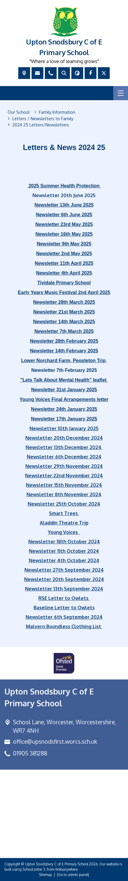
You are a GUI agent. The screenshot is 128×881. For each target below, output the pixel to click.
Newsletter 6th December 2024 (64, 457)
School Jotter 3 (33, 869)
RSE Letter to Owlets (64, 598)
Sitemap (45, 874)
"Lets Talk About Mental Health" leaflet (64, 379)
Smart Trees (64, 513)
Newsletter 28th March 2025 (64, 302)
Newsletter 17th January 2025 (64, 418)
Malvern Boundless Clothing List (64, 626)
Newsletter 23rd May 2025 (64, 224)
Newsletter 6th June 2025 (64, 214)
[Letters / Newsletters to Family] (42, 119)
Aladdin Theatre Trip (64, 523)
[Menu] (120, 93)
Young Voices (64, 532)
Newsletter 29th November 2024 (64, 466)
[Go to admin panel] (73, 874)
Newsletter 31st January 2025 (64, 389)
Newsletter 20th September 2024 (64, 579)
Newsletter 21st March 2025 (64, 311)
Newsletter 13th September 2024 (64, 589)
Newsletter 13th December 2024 (63, 447)
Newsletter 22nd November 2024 (64, 476)
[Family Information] (57, 112)
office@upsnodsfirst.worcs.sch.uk (55, 741)
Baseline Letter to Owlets (63, 608)
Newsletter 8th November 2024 (64, 494)
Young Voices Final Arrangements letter (63, 399)
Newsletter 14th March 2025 (64, 321)
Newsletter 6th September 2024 (63, 617)
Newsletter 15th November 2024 (64, 485)
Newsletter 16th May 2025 (64, 234)
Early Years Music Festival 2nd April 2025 (64, 292)
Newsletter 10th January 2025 (64, 428)
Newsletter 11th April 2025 (64, 263)
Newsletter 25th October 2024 (64, 504)
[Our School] (19, 112)
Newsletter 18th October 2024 (64, 542)
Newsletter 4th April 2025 (64, 272)
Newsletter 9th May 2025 (64, 243)
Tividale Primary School (64, 282)
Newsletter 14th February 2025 (64, 350)
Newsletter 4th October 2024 (64, 560)
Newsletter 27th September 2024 (64, 570)
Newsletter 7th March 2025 (64, 331)
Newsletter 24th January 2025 (64, 409)
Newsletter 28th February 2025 (64, 341)
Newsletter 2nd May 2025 (64, 253)
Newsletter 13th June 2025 (64, 204)
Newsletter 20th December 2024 (64, 438)
